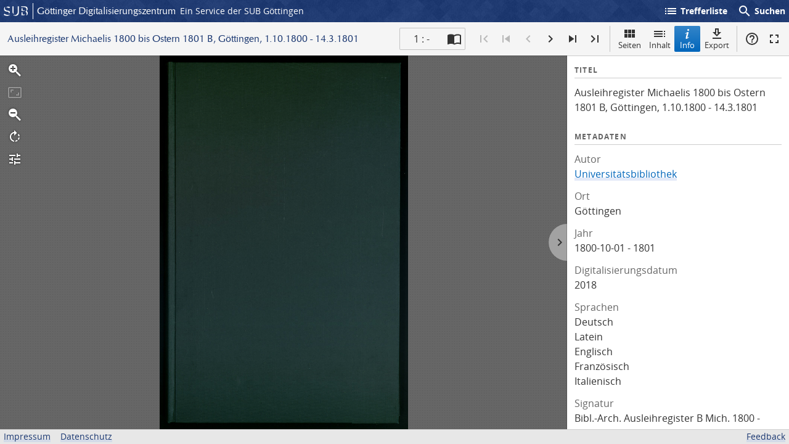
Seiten (629, 39)
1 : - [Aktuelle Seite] (422, 39)
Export (717, 39)
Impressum (27, 436)
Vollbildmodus (774, 38)
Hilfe (752, 38)
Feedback (765, 436)
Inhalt (660, 39)
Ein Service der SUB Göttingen (242, 11)
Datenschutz (86, 436)
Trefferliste (695, 11)
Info (687, 39)
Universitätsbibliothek (625, 174)
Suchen (761, 11)
